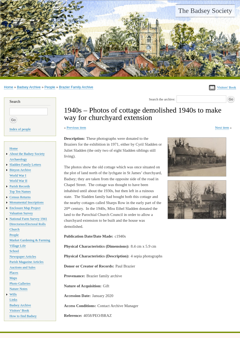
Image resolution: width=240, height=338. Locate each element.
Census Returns (20, 197)
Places (14, 273)
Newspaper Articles (23, 256)
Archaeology (18, 159)
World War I (18, 175)
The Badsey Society (205, 11)
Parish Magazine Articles (27, 262)
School (14, 251)
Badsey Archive (29, 87)
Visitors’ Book (19, 310)
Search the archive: (162, 99)
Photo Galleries (20, 283)
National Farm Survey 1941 (28, 219)
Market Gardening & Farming (30, 240)
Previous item (76, 127)
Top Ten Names (20, 191)
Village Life (18, 246)
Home (8, 87)
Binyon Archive (20, 170)
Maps (13, 278)
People (49, 87)
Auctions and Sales (22, 267)
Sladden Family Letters (25, 164)
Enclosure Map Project (25, 208)
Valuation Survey (21, 213)
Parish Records (20, 186)
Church (15, 229)
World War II (18, 181)
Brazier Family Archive (76, 87)
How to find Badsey (23, 316)
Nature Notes (18, 289)
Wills (13, 294)
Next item (222, 127)
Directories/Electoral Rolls (28, 224)
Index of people (20, 129)
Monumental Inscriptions (27, 202)
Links (13, 300)
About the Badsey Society (27, 154)
